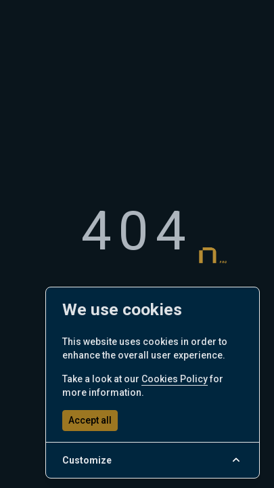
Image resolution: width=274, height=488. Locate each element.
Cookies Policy (174, 378)
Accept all (90, 420)
